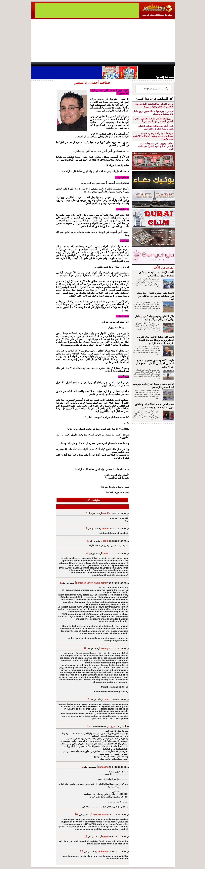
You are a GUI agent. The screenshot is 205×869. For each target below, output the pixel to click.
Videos (85, 64)
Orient (119, 64)
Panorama (71, 64)
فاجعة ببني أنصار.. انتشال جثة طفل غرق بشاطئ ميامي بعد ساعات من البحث (155, 296)
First (168, 64)
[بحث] (153, 88)
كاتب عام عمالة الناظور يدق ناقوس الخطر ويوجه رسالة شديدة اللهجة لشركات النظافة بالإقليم (155, 340)
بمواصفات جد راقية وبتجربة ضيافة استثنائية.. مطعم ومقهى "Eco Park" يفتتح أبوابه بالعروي (153, 136)
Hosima (131, 64)
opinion (59, 64)
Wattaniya (108, 64)
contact (39, 64)
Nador (156, 64)
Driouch (144, 64)
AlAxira (50, 64)
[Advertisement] (103, 40)
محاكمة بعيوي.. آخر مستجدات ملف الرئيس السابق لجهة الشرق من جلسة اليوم (155, 146)
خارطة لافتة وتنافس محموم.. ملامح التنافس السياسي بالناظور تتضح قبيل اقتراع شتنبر (155, 363)
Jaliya (97, 64)
